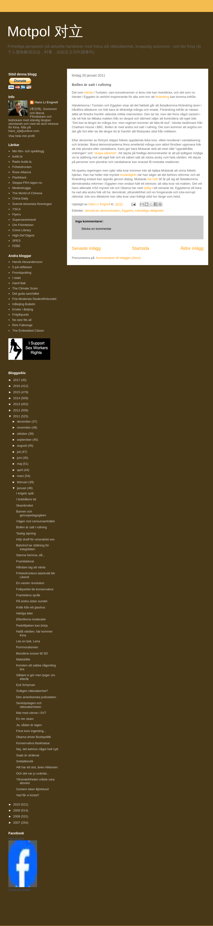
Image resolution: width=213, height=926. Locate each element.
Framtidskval (25, 561)
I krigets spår (25, 493)
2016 (17, 386)
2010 (17, 804)
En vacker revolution (30, 583)
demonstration (110, 210)
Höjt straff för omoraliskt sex (35, 539)
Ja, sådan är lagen (29, 725)
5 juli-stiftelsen (22, 267)
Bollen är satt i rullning (31, 527)
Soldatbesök (24, 761)
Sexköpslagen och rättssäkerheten (28, 705)
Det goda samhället (25, 293)
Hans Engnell (16, 838)
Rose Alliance (21, 172)
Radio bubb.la (21, 161)
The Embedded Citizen (28, 330)
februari (22, 482)
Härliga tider (24, 613)
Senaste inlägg (86, 248)
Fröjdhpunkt (20, 314)
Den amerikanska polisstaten (36, 697)
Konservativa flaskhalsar (33, 743)
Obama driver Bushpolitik (33, 737)
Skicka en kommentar (96, 228)
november (24, 427)
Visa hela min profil (21, 136)
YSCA (16, 209)
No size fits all (21, 320)
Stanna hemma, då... (30, 555)
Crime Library (21, 230)
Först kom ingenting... (31, 731)
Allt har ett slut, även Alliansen (36, 767)
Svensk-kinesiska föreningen (32, 204)
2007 (17, 822)
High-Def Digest (23, 235)
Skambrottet (24, 505)
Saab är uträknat (27, 755)
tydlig (147, 188)
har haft (152, 179)
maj (20, 464)
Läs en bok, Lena (28, 641)
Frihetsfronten (21, 167)
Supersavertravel (24, 219)
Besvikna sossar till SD (32, 653)
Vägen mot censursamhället (35, 521)
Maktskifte (23, 659)
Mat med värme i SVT (31, 713)
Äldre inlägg (191, 248)
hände (88, 92)
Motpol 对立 (45, 31)
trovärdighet (128, 175)
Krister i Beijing (22, 309)
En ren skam (25, 719)
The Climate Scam (25, 288)
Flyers (16, 214)
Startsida (140, 248)
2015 (17, 392)
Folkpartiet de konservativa (34, 589)
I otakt (16, 278)
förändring (162, 97)
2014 (17, 398)
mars (21, 476)
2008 (17, 816)
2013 (17, 404)
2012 (17, 410)
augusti (22, 445)
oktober (22, 433)
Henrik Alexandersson (27, 262)
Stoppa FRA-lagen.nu (27, 182)
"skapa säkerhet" (105, 153)
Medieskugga (21, 188)
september (25, 439)
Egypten (127, 210)
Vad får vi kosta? (27, 795)
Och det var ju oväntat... (32, 773)
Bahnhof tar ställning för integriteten (32, 547)
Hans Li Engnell (46, 102)
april (20, 470)
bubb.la (17, 156)
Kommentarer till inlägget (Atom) (118, 258)
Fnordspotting (21, 272)
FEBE (16, 246)
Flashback (19, 177)
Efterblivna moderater (31, 619)
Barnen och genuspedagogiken (31, 513)
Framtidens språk (28, 595)
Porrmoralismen (27, 647)
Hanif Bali (19, 283)
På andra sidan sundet (31, 601)
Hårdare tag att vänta (30, 567)
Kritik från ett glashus (30, 607)
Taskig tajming (26, 533)
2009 (17, 810)
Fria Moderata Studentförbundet (34, 299)
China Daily (20, 198)
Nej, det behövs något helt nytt (37, 749)
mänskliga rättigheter (149, 210)
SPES (16, 240)
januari (22, 488)
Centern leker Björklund (32, 789)
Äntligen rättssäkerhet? (32, 691)
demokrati (92, 210)
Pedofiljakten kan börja (32, 625)
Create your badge (19, 889)
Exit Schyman (25, 685)
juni (20, 458)
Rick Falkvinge (22, 325)
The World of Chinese (27, 193)
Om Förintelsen (23, 225)
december (24, 421)
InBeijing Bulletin (23, 304)
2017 (17, 380)
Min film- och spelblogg (28, 151)
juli (19, 452)
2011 (17, 416)
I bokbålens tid (26, 499)
